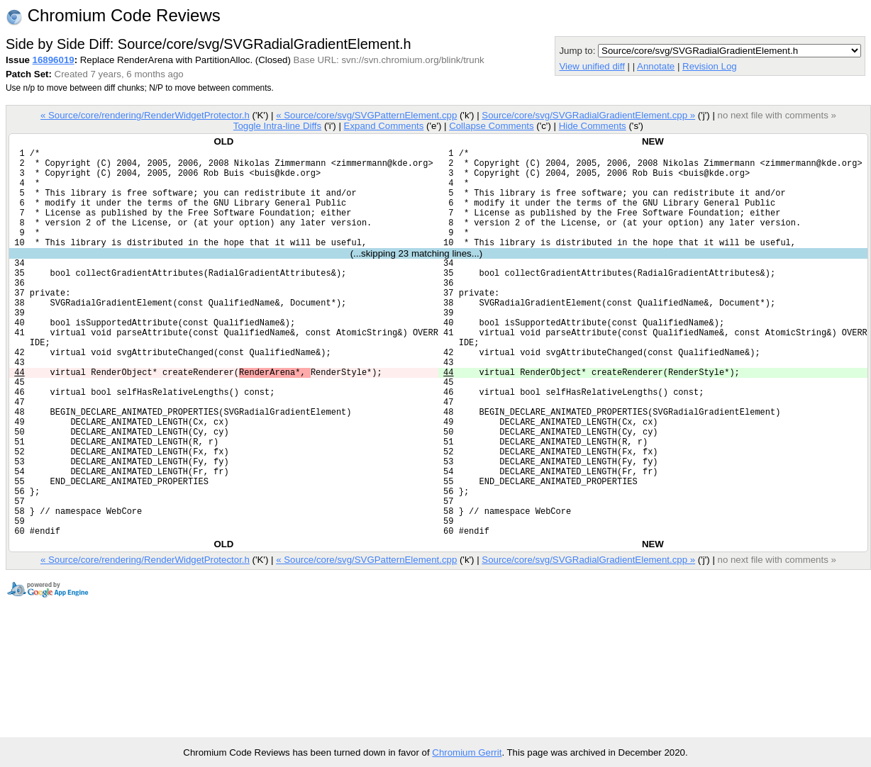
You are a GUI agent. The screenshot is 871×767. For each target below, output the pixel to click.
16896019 (53, 60)
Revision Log (709, 66)
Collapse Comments (491, 126)
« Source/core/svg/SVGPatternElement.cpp (366, 115)
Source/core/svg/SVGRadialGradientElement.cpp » (588, 115)
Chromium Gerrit (466, 752)
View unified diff (591, 66)
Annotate (656, 66)
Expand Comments (383, 126)
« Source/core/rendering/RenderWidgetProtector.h (145, 115)
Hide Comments (592, 126)
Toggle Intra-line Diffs (277, 126)
